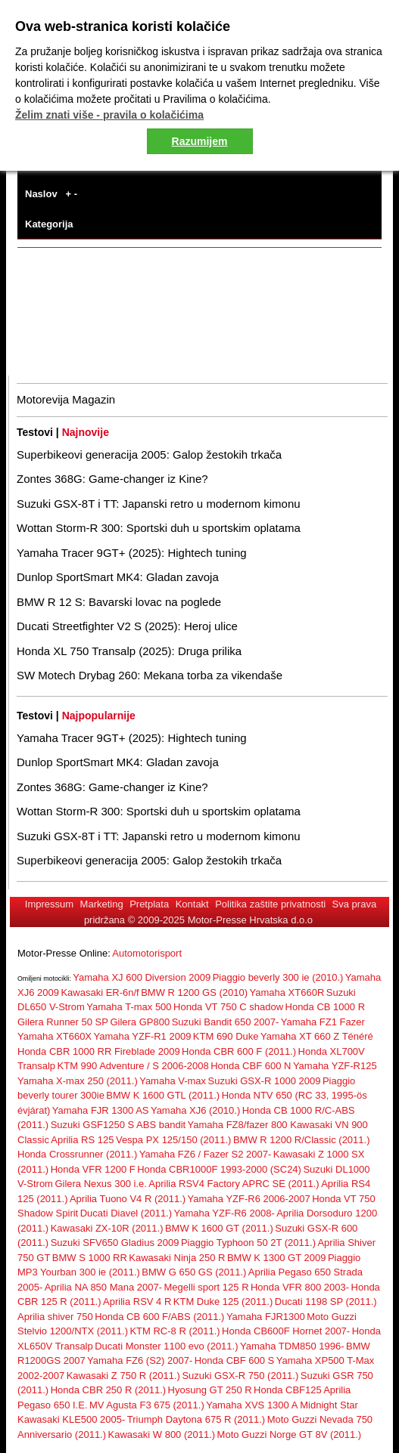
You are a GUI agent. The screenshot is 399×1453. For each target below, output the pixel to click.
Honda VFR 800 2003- (300, 1287)
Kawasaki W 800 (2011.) (162, 1434)
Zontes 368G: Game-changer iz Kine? (112, 478)
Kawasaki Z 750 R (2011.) (123, 1375)
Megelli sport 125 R (206, 1287)
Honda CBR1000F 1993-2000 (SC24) (219, 1169)
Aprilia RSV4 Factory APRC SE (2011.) (233, 1183)
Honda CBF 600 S (235, 1360)
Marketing (101, 904)
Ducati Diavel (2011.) (126, 1213)
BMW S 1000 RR (89, 1257)
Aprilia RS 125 (82, 1139)
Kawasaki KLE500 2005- (71, 1419)
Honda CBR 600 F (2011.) (239, 1051)
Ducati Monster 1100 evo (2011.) (166, 1346)
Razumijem (200, 141)
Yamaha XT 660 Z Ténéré (316, 1036)
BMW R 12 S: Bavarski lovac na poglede (119, 601)
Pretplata (149, 904)
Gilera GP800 (140, 1022)
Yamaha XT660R (287, 992)
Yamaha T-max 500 (128, 1006)
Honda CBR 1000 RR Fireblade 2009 (98, 1051)
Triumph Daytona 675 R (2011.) (196, 1419)
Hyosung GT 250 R (210, 1390)
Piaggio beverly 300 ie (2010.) (278, 977)
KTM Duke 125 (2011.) (223, 1301)
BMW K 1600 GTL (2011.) (163, 1095)
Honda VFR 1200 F (93, 1169)
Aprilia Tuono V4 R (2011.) (127, 1198)
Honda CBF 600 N (250, 1065)
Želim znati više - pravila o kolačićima (109, 115)
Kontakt (192, 904)
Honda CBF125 (288, 1390)
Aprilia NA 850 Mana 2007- (103, 1287)
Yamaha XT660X (54, 1036)
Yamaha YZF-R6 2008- (224, 1213)
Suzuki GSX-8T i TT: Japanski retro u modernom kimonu (159, 503)
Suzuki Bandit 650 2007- (225, 1022)
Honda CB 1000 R (325, 1006)
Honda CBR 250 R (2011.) (108, 1390)
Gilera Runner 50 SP (62, 1022)
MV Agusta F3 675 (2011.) (146, 1405)
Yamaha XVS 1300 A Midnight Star (282, 1405)
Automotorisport (147, 953)
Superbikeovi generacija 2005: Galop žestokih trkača (149, 454)
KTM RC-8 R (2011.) (174, 1331)
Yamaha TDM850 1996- (292, 1346)
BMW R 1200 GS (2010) (194, 992)
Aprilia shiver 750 (55, 1316)
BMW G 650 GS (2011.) (194, 1272)
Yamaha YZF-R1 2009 (143, 1036)
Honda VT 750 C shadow (228, 1006)
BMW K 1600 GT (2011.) (219, 1228)
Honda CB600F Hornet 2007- (286, 1331)
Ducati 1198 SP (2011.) (326, 1301)
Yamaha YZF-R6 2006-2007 (249, 1198)
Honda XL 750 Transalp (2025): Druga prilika (129, 651)
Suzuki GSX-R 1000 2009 (264, 1081)
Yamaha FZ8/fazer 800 (239, 1124)
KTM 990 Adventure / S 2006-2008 (133, 1065)
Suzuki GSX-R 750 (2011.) (240, 1375)
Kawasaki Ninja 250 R (177, 1257)
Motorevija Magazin (66, 399)
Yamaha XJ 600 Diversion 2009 (141, 977)
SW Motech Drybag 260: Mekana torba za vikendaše (149, 675)
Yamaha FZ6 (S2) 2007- (139, 1360)
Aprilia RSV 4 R (137, 1301)
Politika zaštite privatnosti (270, 904)
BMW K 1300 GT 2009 (276, 1257)
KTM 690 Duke (226, 1036)
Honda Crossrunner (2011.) (77, 1154)
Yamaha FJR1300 (265, 1316)
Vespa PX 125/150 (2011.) (174, 1139)
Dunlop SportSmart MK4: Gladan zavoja (118, 576)
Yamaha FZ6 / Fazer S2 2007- (205, 1154)
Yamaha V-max (172, 1081)
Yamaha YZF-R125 (335, 1065)
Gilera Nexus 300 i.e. (100, 1183)
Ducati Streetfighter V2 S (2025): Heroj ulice (127, 626)
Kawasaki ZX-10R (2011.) (107, 1228)
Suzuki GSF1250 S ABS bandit (118, 1124)
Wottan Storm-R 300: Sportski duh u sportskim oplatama (159, 527)
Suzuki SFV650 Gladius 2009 (115, 1242)
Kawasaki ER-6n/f (100, 992)
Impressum (49, 904)
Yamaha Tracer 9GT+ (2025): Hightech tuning (132, 552)
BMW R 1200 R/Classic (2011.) (301, 1139)
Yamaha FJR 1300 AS (100, 1110)
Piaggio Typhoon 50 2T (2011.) (248, 1242)
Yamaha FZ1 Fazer (323, 1022)
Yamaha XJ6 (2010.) (195, 1110)
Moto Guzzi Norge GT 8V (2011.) (289, 1434)
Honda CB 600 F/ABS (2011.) (159, 1316)
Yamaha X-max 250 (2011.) (77, 1081)
